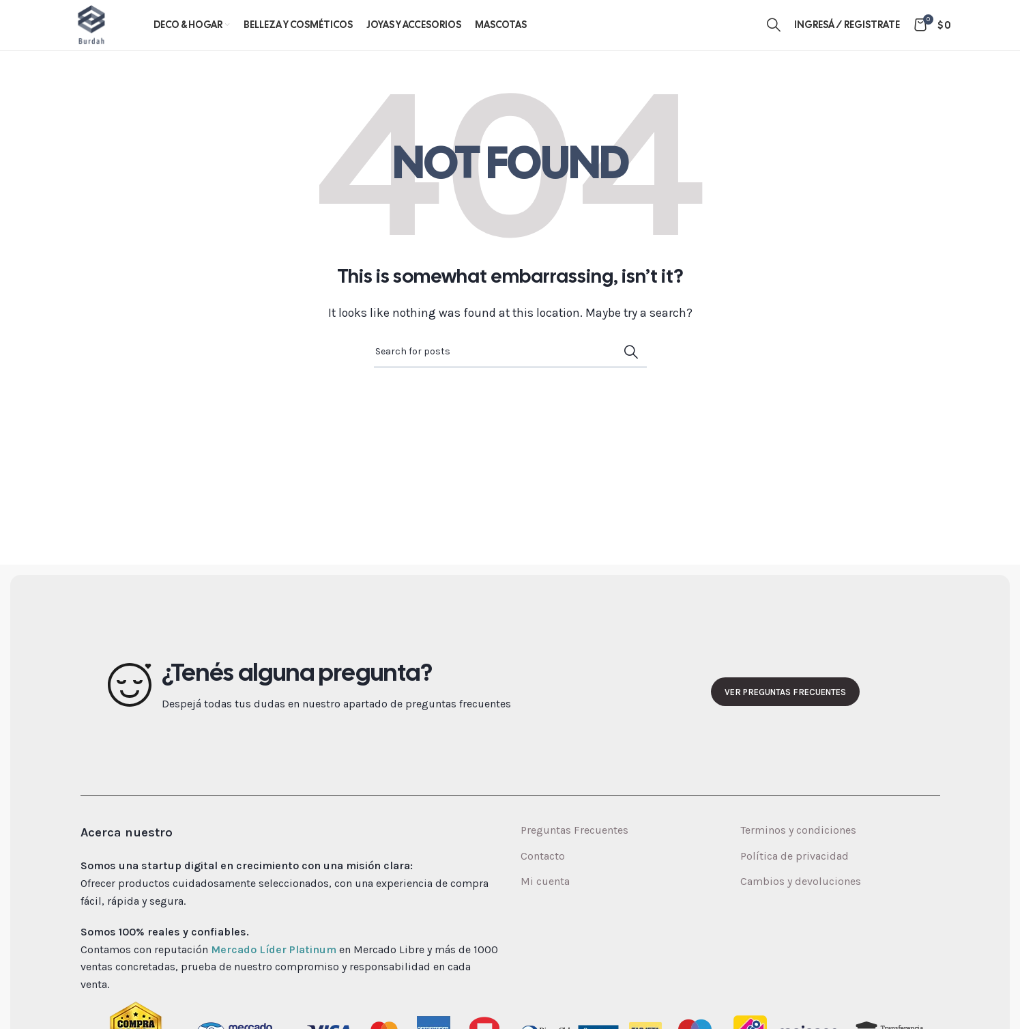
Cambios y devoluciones (800, 902)
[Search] (773, 35)
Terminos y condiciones (798, 851)
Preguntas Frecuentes (574, 851)
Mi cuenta (545, 902)
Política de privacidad (794, 877)
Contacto (543, 877)
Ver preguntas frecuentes (785, 713)
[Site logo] (102, 34)
